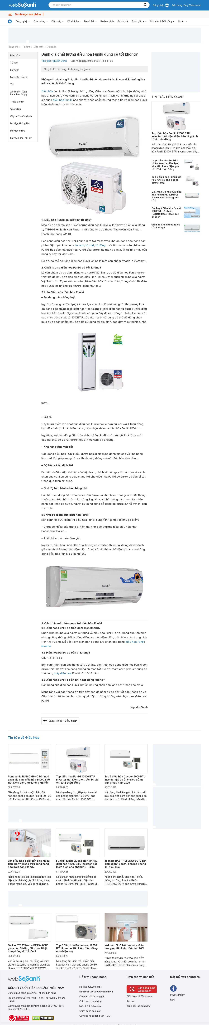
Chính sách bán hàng (90, 1001)
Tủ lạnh (14, 62)
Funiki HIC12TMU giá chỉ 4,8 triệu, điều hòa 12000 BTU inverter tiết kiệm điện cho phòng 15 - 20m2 (77, 863)
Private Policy (177, 995)
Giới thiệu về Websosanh (140, 996)
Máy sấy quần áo (19, 77)
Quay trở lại (63, 720)
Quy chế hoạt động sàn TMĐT (95, 1016)
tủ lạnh (79, 245)
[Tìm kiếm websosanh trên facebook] (173, 988)
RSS (172, 999)
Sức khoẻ (123, 21)
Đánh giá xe (138, 21)
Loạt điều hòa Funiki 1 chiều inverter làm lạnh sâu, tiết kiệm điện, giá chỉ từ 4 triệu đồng (165, 165)
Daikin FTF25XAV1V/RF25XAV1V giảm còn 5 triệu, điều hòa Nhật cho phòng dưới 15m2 (28, 948)
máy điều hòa (62, 673)
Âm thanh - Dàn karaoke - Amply (18, 93)
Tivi (12, 84)
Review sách (107, 21)
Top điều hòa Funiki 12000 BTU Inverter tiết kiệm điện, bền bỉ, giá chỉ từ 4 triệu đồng (175, 136)
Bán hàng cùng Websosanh (186, 5)
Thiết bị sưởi (17, 101)
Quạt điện (15, 109)
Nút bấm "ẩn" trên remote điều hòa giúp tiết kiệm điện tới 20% (124, 947)
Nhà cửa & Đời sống (161, 21)
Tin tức (26, 47)
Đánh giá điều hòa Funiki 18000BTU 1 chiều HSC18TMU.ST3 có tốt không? (166, 212)
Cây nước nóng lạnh (21, 116)
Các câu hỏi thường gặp (92, 996)
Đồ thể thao (73, 21)
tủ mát (90, 245)
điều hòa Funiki (62, 100)
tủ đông (100, 245)
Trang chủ (13, 47)
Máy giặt (14, 70)
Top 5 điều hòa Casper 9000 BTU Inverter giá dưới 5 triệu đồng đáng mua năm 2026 (124, 779)
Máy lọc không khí (19, 123)
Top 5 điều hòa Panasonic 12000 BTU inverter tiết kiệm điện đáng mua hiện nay (77, 948)
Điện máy (56, 21)
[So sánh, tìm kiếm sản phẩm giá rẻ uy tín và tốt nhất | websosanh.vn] (22, 5)
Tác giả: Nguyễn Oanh (54, 60)
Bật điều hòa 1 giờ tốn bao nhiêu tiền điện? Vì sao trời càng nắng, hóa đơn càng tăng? (29, 863)
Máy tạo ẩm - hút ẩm (21, 138)
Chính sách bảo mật (90, 1011)
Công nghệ (21, 21)
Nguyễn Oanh (139, 707)
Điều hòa (51, 47)
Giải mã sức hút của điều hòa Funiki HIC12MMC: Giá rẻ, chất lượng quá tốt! (166, 196)
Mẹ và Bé (89, 21)
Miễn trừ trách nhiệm (90, 1006)
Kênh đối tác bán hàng (139, 1006)
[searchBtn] (145, 5)
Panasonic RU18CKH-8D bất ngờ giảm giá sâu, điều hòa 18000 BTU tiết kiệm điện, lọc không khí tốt (29, 779)
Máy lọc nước (17, 130)
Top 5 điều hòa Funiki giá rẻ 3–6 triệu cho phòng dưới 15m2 (166, 179)
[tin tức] (10, 21)
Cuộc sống (39, 21)
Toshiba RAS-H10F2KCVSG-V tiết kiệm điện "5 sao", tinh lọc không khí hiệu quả (125, 863)
